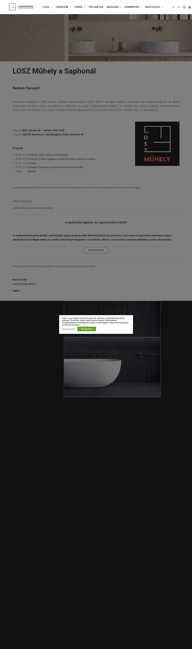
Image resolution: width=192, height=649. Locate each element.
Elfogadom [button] (86, 329)
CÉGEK (80, 7)
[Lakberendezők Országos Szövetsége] (21, 7)
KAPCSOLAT (154, 7)
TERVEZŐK (63, 7)
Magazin (114, 7)
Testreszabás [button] (68, 329)
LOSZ (47, 7)
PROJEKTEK (96, 7)
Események (133, 7)
